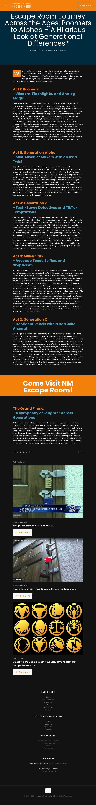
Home (48, 697)
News (48, 705)
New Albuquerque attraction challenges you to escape (44, 589)
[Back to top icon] (48, 790)
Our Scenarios (48, 699)
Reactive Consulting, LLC (45, 796)
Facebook (48, 726)
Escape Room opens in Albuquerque (33, 525)
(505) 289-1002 (48, 748)
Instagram (48, 724)
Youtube (48, 729)
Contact (48, 710)
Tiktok (48, 721)
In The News (61, 50)
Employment (48, 707)
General (51, 50)
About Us (48, 702)
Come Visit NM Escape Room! (48, 387)
